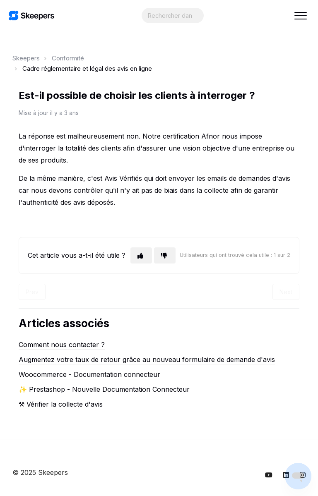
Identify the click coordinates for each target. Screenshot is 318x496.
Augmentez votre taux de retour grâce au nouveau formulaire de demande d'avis (147, 359)
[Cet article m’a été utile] (141, 255)
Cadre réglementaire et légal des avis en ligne (87, 68)
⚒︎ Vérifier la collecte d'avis (61, 404)
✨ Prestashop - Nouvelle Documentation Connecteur (104, 389)
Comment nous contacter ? (62, 344)
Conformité (68, 58)
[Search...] (173, 15)
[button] (300, 15)
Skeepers (26, 58)
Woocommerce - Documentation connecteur (89, 374)
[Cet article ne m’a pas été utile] (165, 255)
